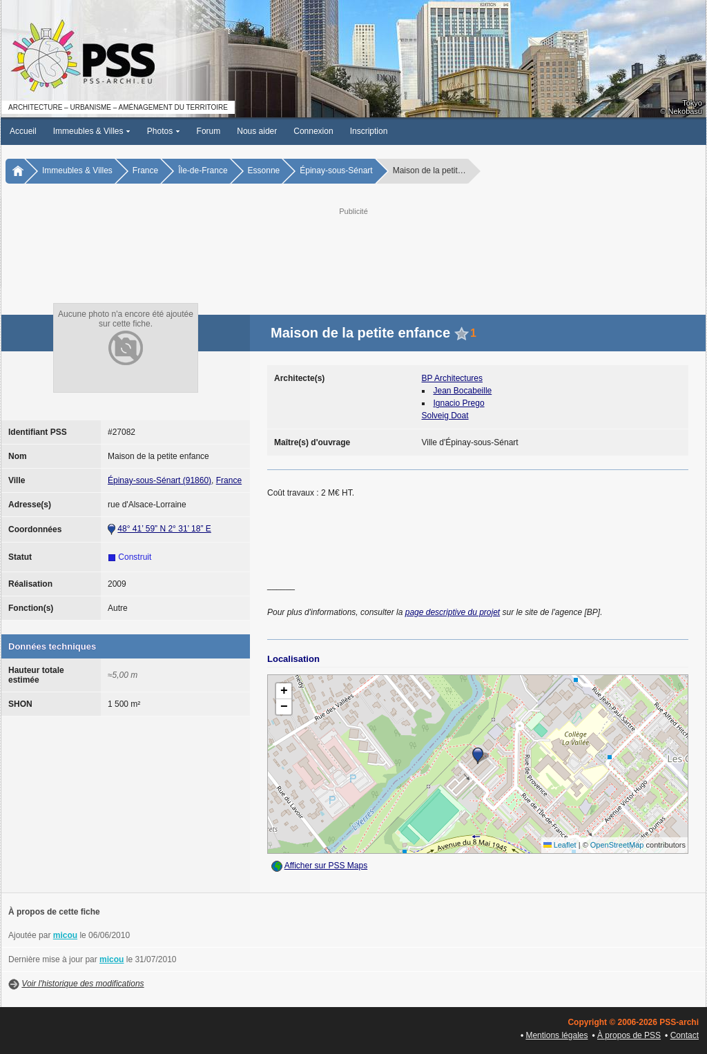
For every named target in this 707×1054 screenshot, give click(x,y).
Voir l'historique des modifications (82, 983)
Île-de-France (202, 170)
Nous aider (257, 131)
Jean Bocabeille (463, 391)
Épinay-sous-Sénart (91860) (159, 480)
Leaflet (560, 845)
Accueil (23, 131)
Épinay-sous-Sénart (336, 170)
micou (65, 935)
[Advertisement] (353, 249)
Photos (163, 131)
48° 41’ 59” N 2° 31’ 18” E (164, 529)
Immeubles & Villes (91, 131)
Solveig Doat (445, 415)
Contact (684, 1035)
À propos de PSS (629, 1035)
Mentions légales (556, 1035)
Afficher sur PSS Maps (326, 865)
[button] (477, 756)
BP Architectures (452, 378)
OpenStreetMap (617, 845)
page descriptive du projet (452, 612)
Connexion (313, 131)
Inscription (369, 131)
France (145, 170)
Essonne (264, 170)
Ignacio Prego (459, 403)
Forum (209, 131)
